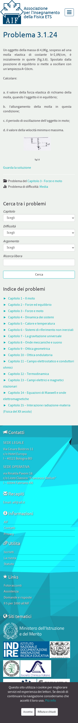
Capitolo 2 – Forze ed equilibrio (30, 305)
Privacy (9, 534)
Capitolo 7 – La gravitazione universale (35, 336)
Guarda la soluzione (17, 168)
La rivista (10, 558)
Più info (50, 700)
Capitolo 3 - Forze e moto (44, 181)
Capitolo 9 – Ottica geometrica (29, 349)
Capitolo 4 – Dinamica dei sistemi (31, 317)
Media (44, 187)
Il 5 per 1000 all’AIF (16, 603)
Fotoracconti (13, 585)
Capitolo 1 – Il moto (21, 298)
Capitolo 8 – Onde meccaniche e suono (35, 342)
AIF (6, 522)
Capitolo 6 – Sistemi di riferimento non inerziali (40, 330)
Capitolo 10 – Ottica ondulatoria (30, 355)
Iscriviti (9, 552)
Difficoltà (9, 226)
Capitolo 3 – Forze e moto (25, 311)
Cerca (39, 274)
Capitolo (9, 211)
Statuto (9, 564)
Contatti (9, 528)
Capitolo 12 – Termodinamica (28, 374)
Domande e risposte (18, 597)
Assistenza (11, 591)
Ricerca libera (12, 256)
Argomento (11, 241)
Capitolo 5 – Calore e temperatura (31, 323)
